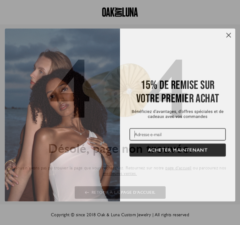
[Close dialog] (228, 43)
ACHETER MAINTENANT (178, 158)
